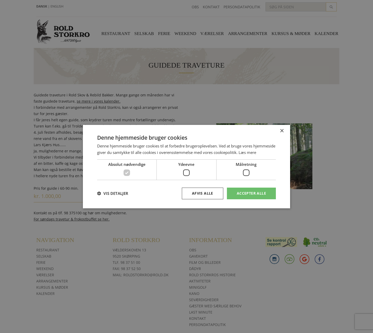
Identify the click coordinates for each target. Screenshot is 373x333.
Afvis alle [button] (202, 193)
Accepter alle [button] (251, 193)
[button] (112, 193)
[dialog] (186, 166)
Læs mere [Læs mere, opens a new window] (247, 152)
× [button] (282, 131)
